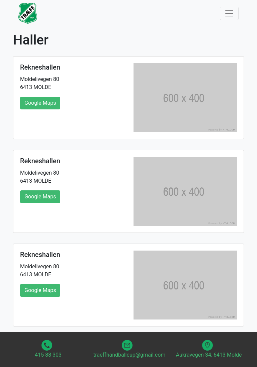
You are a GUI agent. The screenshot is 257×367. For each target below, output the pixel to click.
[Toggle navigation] (229, 13)
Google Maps (40, 103)
